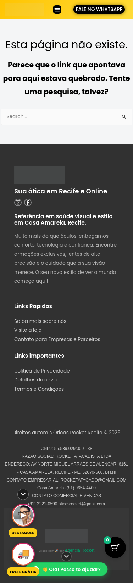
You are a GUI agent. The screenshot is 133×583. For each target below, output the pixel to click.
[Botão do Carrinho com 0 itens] (115, 547)
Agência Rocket (79, 550)
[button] (57, 9)
